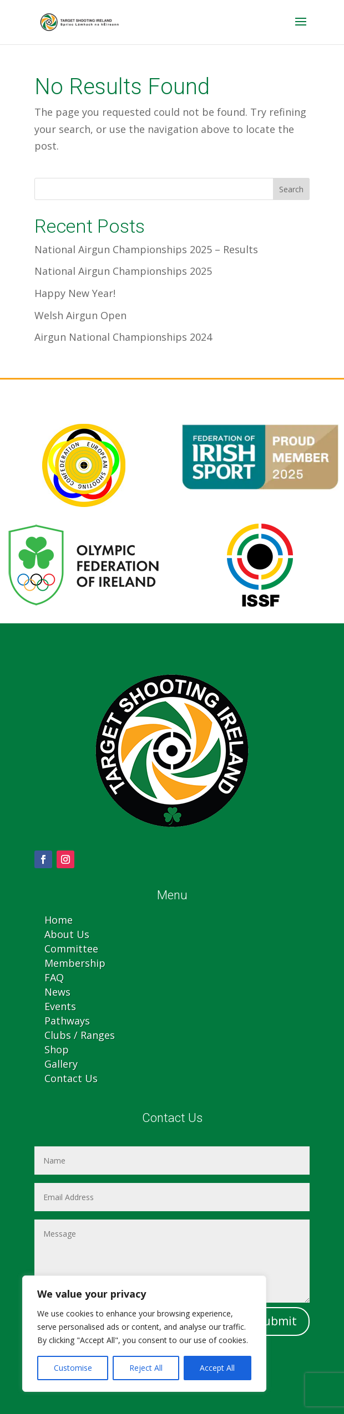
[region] (144, 1333)
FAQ (54, 977)
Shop (56, 1049)
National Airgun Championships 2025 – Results (146, 249)
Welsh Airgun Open (80, 315)
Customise (73, 1367)
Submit (276, 1321)
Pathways (67, 1020)
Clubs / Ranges (79, 1035)
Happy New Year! (74, 293)
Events (60, 1006)
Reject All (146, 1367)
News (57, 991)
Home (58, 919)
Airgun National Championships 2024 (123, 337)
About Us (66, 934)
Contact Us (71, 1078)
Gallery (61, 1063)
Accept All (217, 1367)
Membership (74, 963)
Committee (71, 948)
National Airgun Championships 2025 (123, 271)
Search (291, 189)
